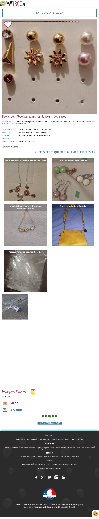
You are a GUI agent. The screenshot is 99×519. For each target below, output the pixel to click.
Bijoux (44, 132)
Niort (51, 135)
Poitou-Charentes (26, 135)
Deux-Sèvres (41, 135)
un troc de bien (45, 129)
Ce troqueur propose (27, 129)
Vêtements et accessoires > (30, 132)
